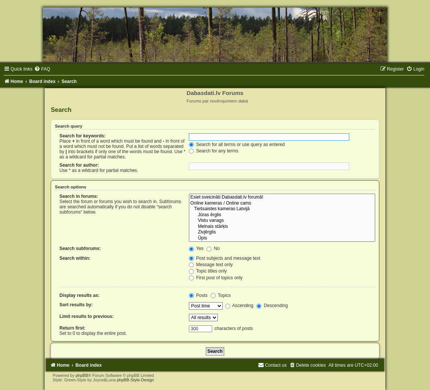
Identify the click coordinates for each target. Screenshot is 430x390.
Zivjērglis (282, 232)
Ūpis (282, 238)
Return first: (72, 328)
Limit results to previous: (86, 316)
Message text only (211, 264)
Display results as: (79, 295)
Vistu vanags (282, 221)
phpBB (81, 375)
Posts (198, 295)
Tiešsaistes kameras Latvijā (282, 209)
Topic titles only (208, 271)
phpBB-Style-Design (135, 380)
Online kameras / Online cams (282, 203)
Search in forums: (78, 196)
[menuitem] (42, 69)
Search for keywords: (82, 136)
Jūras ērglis (282, 215)
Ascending (239, 305)
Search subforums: (80, 248)
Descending (272, 305)
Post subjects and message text (224, 258)
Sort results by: (76, 304)
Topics (221, 295)
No (213, 248)
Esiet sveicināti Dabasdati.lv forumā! (282, 197)
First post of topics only (216, 277)
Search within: (75, 258)
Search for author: (79, 165)
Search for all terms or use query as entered (237, 144)
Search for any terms (213, 151)
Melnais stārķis (282, 227)
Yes (196, 248)
